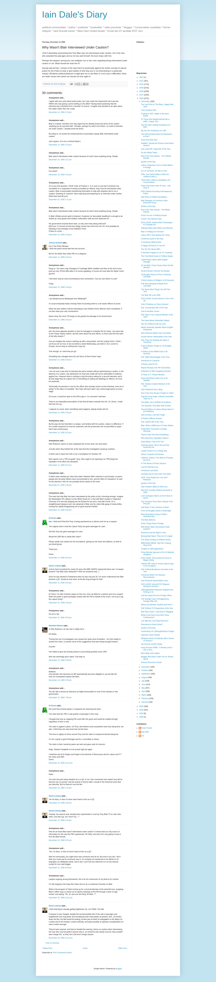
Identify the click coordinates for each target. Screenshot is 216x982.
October (144, 670)
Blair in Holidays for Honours (152, 232)
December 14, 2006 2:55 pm (60, 360)
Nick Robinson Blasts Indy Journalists (156, 333)
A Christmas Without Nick (151, 242)
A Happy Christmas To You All (153, 246)
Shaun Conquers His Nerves (152, 454)
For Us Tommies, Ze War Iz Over (154, 171)
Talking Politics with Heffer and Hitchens (157, 228)
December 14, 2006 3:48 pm (60, 485)
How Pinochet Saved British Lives (154, 581)
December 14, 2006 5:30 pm (60, 680)
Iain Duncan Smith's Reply (151, 644)
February (145, 698)
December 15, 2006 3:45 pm (60, 803)
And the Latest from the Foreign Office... (157, 595)
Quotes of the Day (148, 162)
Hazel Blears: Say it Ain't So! (152, 442)
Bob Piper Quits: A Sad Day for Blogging (157, 612)
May (143, 688)
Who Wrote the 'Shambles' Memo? (155, 438)
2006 (141, 98)
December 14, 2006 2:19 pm (60, 112)
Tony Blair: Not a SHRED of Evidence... (156, 402)
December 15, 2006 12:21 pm (61, 763)
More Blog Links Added (150, 653)
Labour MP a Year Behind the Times (155, 235)
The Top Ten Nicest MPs (150, 249)
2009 (141, 88)
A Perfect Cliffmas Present (151, 418)
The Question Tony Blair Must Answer (156, 406)
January (144, 702)
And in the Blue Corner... (151, 311)
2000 (141, 717)
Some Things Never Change (152, 523)
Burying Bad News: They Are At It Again (157, 536)
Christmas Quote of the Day (152, 239)
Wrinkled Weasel (56, 626)
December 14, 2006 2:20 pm (60, 145)
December (145, 101)
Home (85, 948)
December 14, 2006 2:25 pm (60, 175)
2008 (141, 91)
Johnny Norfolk (55, 243)
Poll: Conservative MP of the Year (154, 308)
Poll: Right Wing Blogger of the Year (155, 357)
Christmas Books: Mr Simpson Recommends (153, 576)
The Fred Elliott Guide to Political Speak (157, 256)
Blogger (119, 969)
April (143, 691)
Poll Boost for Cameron (150, 361)
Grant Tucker (147, 728)
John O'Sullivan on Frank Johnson (154, 304)
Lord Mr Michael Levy (149, 467)
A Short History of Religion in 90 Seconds (157, 280)
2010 (141, 84)
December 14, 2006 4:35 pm (60, 603)
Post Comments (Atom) (62, 953)
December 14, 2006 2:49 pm (60, 287)
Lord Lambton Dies (148, 110)
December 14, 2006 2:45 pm (60, 257)
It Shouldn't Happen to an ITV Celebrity (156, 253)
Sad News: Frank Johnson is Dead (155, 507)
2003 (141, 713)
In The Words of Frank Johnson (153, 463)
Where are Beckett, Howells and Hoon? (156, 605)
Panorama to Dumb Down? (152, 624)
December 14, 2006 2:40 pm (60, 235)
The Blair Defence (148, 520)
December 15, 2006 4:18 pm (60, 820)
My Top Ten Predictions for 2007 (154, 131)
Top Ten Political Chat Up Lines (153, 324)
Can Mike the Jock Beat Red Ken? (154, 621)
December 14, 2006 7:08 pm (60, 697)
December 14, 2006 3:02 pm (60, 433)
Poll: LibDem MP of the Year (152, 422)
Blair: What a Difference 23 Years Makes (157, 425)
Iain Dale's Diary (74, 14)
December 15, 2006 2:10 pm (60, 788)
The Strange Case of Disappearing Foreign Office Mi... (155, 600)
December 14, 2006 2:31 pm (60, 200)
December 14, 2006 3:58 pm (60, 510)
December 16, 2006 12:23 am (61, 938)
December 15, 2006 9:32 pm (60, 840)
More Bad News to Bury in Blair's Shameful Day (154, 515)
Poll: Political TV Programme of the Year (157, 608)
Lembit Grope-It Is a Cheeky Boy (154, 451)
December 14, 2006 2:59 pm (60, 413)
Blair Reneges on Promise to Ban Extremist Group (154, 202)
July (143, 681)
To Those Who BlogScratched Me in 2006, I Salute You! (155, 120)
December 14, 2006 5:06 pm (60, 660)
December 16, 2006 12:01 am (61, 898)
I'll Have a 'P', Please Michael (152, 375)
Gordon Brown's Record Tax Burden (155, 271)
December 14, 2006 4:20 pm (60, 583)
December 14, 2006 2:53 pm (60, 320)
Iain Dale (145, 732)
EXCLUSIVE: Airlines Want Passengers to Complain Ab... (156, 223)
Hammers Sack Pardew (150, 635)
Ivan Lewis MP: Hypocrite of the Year (155, 149)
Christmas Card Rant (149, 470)
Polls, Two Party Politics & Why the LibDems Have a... (155, 175)
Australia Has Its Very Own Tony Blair (156, 474)
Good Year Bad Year (149, 140)
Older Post (122, 948)
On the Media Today (149, 153)
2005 (141, 706)
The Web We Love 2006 (150, 295)
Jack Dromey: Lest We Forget (153, 415)
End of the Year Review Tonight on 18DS (157, 393)
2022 (141, 77)
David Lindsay (55, 566)
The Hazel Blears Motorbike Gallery (155, 320)
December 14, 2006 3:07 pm (60, 465)
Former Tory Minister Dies (151, 219)
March (144, 695)
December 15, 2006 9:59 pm (60, 868)
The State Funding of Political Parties (156, 540)
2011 (141, 81)
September (146, 674)
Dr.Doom (52, 518)
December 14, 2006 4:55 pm (60, 618)
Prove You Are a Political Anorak (154, 215)
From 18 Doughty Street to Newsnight (156, 511)
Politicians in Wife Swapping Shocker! (156, 371)
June (143, 684)
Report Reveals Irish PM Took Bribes (155, 368)
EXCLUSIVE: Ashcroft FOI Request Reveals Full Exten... (155, 585)
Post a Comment (52, 943)
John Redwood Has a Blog (151, 389)
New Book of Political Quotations (154, 197)
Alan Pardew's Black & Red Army (154, 487)
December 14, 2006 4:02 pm (60, 558)
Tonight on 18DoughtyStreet (152, 549)
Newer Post (47, 948)
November (145, 667)
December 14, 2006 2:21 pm (60, 160)
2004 (141, 710)
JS (143, 736)
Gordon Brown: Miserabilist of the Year (156, 337)
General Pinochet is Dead (151, 662)
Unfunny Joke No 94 (149, 364)
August (144, 677)
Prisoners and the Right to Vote (153, 533)
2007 (141, 95)
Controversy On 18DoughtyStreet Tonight (157, 631)
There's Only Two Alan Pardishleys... (155, 435)
